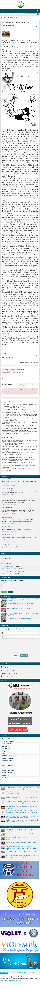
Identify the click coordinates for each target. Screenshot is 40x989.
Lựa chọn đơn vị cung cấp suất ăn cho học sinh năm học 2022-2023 (19, 446)
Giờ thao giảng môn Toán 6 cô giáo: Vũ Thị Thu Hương (20, 603)
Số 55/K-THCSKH (6, 526)
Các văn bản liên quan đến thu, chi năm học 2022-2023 (20, 422)
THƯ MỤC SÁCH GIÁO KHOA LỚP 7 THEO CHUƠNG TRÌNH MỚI (20, 415)
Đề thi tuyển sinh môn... (7, 573)
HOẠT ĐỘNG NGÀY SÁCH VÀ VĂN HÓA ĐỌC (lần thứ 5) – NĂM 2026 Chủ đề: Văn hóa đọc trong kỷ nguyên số (22, 788)
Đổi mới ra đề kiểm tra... (7, 566)
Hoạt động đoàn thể (7, 755)
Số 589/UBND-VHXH (7, 507)
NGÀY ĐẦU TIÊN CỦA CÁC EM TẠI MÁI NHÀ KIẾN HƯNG (21, 851)
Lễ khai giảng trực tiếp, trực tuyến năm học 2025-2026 (19, 833)
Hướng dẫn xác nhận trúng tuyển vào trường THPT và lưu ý (19, 465)
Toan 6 (2, 558)
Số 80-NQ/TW (5, 544)
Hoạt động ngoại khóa (7, 758)
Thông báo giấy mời (7, 743)
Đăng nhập (24, 655)
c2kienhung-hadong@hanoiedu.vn (13, 980)
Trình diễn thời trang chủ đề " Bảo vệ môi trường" (18, 608)
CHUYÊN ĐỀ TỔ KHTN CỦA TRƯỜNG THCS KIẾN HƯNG (21, 842)
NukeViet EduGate (23, 972)
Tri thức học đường (20, 760)
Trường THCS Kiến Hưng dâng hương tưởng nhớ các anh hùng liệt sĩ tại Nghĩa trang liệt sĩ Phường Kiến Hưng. (22, 856)
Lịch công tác (5, 746)
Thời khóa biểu (6, 748)
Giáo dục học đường (7, 763)
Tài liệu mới (4, 561)
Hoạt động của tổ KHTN (8, 770)
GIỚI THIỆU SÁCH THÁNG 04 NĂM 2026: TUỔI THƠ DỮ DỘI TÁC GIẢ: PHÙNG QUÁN (21, 792)
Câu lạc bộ (20, 768)
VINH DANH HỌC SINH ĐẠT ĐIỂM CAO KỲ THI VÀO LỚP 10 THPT (21, 830)
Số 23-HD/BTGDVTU (7, 517)
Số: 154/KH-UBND (6, 478)
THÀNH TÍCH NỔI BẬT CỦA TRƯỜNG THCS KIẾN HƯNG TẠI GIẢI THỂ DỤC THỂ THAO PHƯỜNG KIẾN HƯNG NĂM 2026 (21, 798)
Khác (3, 589)
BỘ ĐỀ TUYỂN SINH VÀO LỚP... (9, 571)
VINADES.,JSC (35, 972)
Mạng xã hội (5, 587)
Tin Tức (5, 17)
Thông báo (5, 780)
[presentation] (8, 646)
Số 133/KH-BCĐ (6, 498)
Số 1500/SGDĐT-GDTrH (8, 488)
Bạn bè (3, 583)
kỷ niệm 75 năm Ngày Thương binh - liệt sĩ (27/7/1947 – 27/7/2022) (19, 462)
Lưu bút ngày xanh (7, 765)
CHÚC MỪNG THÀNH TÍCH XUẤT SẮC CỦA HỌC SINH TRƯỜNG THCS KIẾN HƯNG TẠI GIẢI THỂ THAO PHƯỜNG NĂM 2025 (21, 848)
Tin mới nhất (5, 785)
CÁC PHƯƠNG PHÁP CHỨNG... (9, 568)
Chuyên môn (5, 751)
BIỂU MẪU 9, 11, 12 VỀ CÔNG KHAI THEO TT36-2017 (17, 414)
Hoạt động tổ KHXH (7, 773)
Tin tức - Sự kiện (13, 17)
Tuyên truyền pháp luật (8, 741)
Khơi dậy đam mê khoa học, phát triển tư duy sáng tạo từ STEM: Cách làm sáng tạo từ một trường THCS (22, 802)
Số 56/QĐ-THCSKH (6, 534)
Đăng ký (37, 658)
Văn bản (4, 777)
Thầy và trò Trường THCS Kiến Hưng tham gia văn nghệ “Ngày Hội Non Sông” (22, 807)
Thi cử (3, 753)
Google (3, 585)
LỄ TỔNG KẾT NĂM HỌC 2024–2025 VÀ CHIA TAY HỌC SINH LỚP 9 (22, 838)
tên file (2, 563)
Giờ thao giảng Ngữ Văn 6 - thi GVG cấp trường (18, 618)
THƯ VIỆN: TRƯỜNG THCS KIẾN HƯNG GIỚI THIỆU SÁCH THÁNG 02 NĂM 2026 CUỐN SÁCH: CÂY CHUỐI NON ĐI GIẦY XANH (22, 812)
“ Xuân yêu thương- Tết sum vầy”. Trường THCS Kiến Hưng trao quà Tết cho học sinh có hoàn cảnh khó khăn (22, 816)
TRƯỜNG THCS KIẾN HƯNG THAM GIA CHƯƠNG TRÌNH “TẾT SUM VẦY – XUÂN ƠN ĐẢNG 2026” (22, 820)
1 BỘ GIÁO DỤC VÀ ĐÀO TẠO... (9, 556)
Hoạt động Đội (5, 775)
